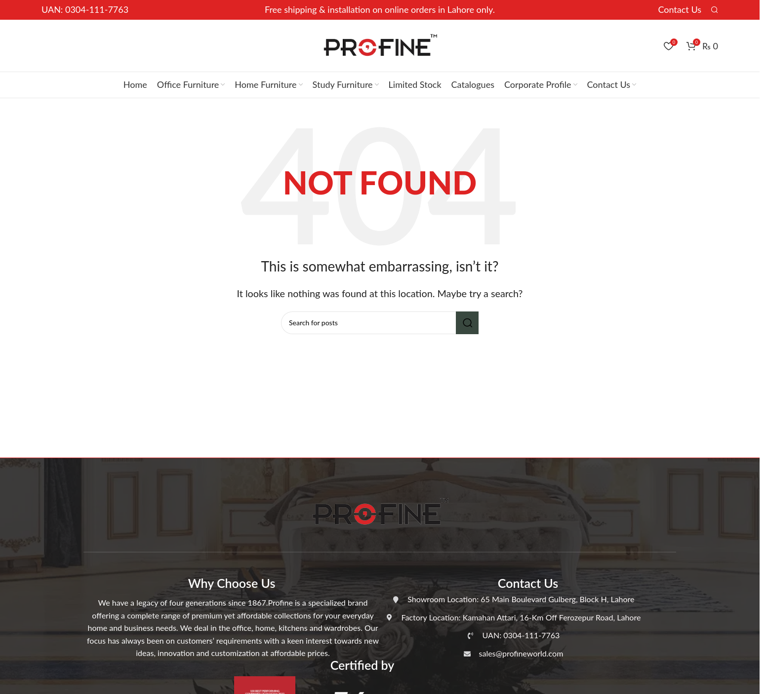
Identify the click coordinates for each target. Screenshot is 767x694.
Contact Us (679, 9)
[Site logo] (380, 44)
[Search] (714, 10)
